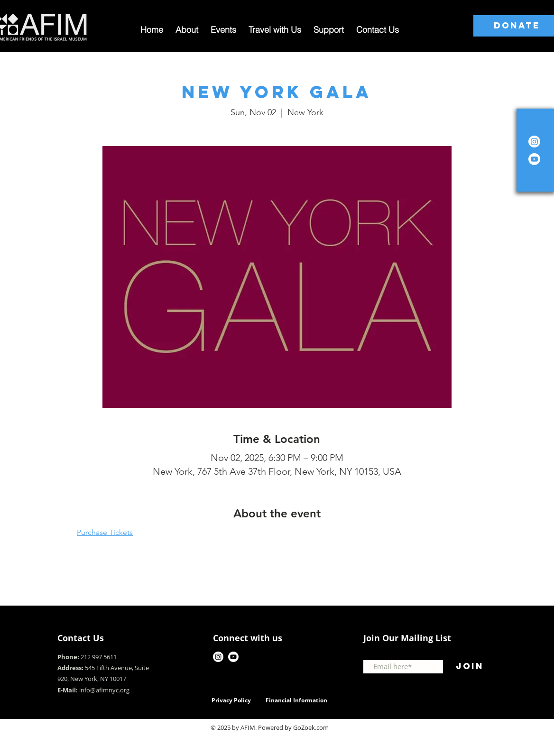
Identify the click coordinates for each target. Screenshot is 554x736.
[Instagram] (534, 141)
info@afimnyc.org (104, 690)
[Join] (469, 666)
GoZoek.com (311, 727)
